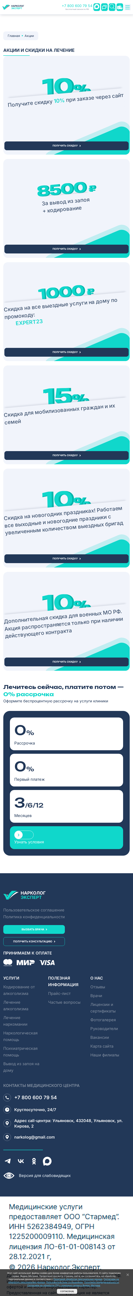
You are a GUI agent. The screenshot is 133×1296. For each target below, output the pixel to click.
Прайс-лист (59, 993)
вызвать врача (33, 929)
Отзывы (97, 987)
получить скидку (65, 145)
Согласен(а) (67, 1291)
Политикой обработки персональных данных (77, 1279)
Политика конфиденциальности (34, 917)
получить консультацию (32, 941)
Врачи (96, 995)
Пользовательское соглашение (33, 910)
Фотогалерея (103, 1020)
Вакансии (99, 1037)
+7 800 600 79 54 (77, 7)
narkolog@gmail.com (29, 1137)
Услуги (11, 978)
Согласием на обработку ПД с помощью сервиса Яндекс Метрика (63, 1285)
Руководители (104, 1028)
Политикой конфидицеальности (101, 1282)
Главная (14, 36)
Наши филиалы (104, 1055)
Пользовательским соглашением (64, 1282)
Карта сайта (101, 1046)
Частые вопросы (64, 1002)
